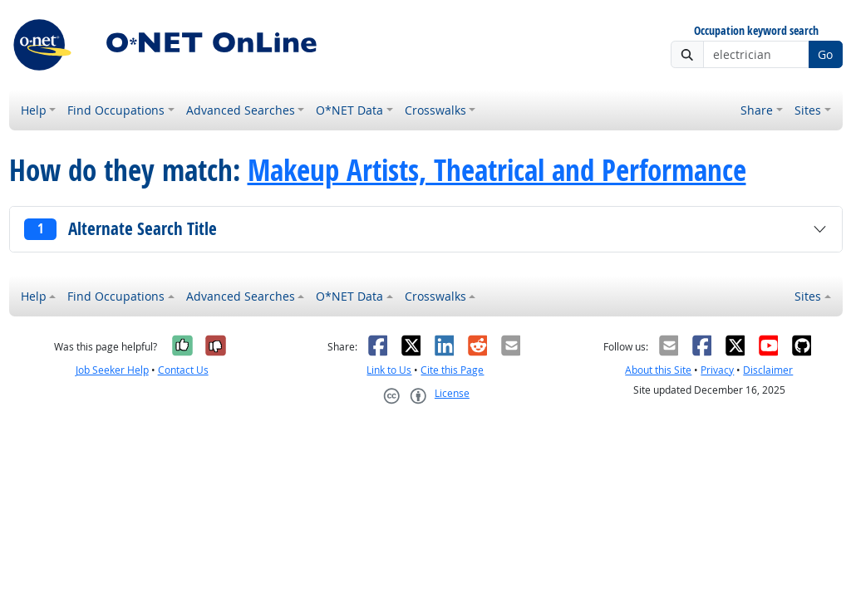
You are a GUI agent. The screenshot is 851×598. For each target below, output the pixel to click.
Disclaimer (768, 370)
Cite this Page (452, 370)
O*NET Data (349, 110)
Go (825, 54)
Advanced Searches (240, 110)
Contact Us (183, 370)
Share (756, 110)
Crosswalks (435, 110)
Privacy (717, 370)
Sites (807, 110)
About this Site (658, 370)
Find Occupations (116, 110)
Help (34, 110)
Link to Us (388, 370)
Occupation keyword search (756, 31)
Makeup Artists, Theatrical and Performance (497, 170)
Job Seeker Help (112, 370)
